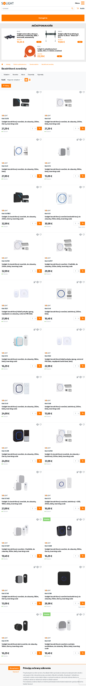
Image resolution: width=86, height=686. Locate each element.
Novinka (15, 74)
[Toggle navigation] (83, 3)
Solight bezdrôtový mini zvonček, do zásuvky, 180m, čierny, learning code (19, 645)
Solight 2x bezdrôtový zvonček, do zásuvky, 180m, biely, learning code (19, 502)
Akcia (23, 74)
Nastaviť (16, 672)
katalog (8, 64)
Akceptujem (14, 668)
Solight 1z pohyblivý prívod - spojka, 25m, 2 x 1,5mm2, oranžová (49, 50)
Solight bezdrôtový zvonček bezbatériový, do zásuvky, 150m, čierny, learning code (62, 597)
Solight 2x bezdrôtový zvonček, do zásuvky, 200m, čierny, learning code (19, 217)
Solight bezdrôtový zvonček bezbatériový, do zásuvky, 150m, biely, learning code (62, 217)
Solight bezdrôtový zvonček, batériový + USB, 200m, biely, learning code (62, 502)
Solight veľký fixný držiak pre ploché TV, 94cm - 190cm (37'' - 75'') (69, 35)
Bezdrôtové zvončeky (48, 64)
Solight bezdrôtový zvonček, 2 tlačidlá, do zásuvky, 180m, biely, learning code (18, 550)
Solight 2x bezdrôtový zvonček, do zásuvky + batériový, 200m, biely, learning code (62, 455)
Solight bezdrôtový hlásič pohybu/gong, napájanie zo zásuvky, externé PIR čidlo (17, 312)
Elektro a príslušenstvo (19, 64)
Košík (80, 8)
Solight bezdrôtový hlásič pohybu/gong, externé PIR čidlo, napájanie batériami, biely (64, 360)
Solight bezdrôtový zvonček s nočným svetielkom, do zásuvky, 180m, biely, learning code (62, 646)
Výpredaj (40, 74)
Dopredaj (31, 74)
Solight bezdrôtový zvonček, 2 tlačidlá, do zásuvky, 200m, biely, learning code (61, 265)
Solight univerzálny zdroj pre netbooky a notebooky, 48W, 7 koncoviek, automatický (27, 35)
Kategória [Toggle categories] (43, 18)
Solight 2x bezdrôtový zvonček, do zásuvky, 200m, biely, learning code (19, 265)
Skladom (6, 74)
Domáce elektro (34, 64)
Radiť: (3, 80)
